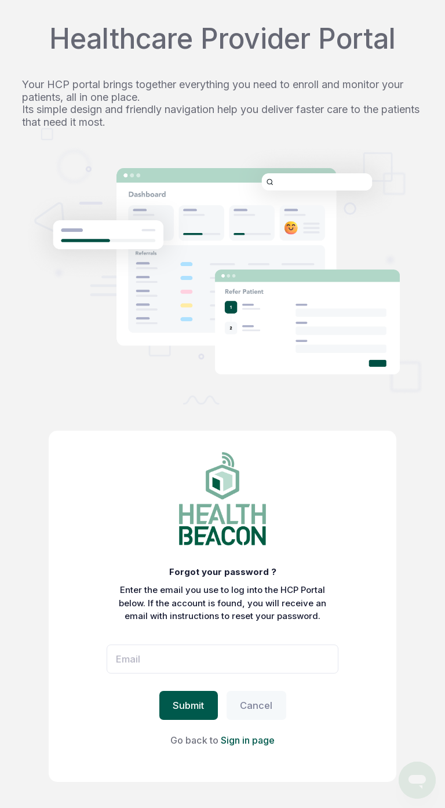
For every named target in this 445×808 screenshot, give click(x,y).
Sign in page (248, 740)
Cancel (256, 705)
